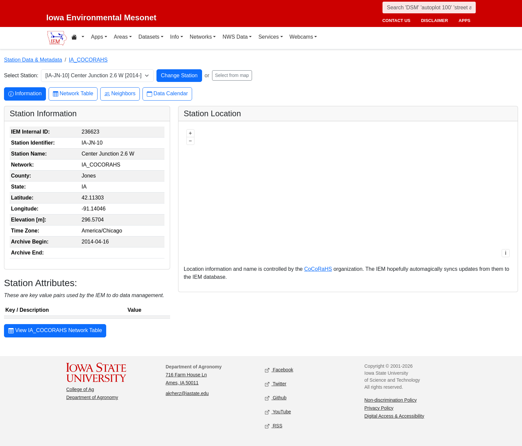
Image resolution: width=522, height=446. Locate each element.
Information (25, 93)
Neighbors (120, 93)
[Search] (429, 7)
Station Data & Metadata (33, 60)
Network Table (73, 93)
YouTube (278, 411)
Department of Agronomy (92, 397)
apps (464, 20)
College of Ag (80, 389)
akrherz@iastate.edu (187, 393)
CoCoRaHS (318, 269)
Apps (97, 37)
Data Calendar (167, 93)
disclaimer (434, 20)
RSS (273, 425)
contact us (396, 20)
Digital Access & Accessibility (394, 416)
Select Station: (21, 75)
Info (174, 37)
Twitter (275, 383)
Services (268, 37)
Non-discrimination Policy (391, 400)
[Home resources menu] (78, 38)
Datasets (148, 37)
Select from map (232, 75)
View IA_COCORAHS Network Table (55, 331)
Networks (201, 37)
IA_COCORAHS (88, 60)
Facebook (279, 369)
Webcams (301, 37)
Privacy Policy (379, 408)
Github (275, 397)
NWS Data (235, 37)
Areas (121, 37)
